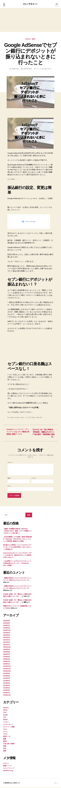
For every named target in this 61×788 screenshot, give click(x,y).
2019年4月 (6, 686)
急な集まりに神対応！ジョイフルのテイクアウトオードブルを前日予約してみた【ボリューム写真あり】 (17, 548)
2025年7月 (6, 626)
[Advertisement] (30, 20)
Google (17, 417)
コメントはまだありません (43, 69)
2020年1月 (6, 664)
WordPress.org (8, 771)
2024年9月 (6, 628)
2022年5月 (6, 635)
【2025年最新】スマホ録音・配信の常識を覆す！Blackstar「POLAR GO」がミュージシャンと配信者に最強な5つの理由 (17, 540)
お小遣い (22, 417)
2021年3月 (6, 643)
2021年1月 (6, 645)
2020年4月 (6, 659)
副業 (38, 417)
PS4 (4, 718)
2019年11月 (7, 669)
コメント (9, 463)
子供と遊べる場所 (8, 744)
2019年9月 (6, 674)
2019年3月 (6, 688)
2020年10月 (7, 647)
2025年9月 (6, 621)
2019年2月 (6, 691)
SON (17, 69)
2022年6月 (6, 633)
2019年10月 (7, 671)
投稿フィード (7, 766)
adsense (12, 417)
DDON (5, 710)
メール (33, 479)
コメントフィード (8, 769)
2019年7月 (6, 679)
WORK (5, 720)
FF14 (4, 713)
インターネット (8, 725)
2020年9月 (6, 650)
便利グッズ (6, 737)
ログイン (6, 764)
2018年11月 (7, 695)
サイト (9, 486)
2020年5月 (6, 657)
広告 (41, 417)
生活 (4, 749)
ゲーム (5, 732)
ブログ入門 (28, 417)
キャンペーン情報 (8, 727)
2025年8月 (6, 623)
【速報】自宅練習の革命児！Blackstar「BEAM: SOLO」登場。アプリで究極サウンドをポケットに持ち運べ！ (17, 531)
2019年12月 (7, 667)
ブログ (5, 734)
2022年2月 (6, 638)
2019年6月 (6, 681)
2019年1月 (6, 693)
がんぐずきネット (30, 4)
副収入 (34, 39)
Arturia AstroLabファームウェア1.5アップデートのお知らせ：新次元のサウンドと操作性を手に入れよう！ (17, 556)
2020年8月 (6, 652)
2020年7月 (6, 655)
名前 (9, 479)
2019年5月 (6, 683)
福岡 (4, 751)
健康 (4, 739)
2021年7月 (6, 640)
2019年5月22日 (27, 69)
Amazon (6, 708)
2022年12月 (7, 631)
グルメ (5, 730)
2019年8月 (6, 676)
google (28, 39)
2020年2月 (6, 662)
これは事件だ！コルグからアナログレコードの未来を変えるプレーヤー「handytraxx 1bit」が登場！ (17, 564)
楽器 (4, 746)
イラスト (6, 722)
